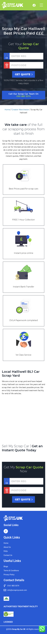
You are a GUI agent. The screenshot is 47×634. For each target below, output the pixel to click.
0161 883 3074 (23, 96)
